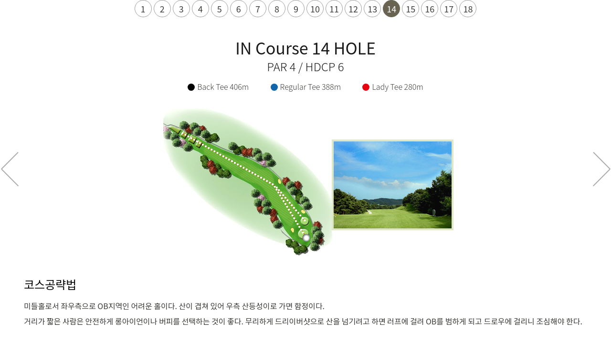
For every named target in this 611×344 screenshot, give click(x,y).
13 (372, 8)
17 (448, 8)
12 (353, 8)
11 (334, 8)
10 (315, 8)
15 (410, 8)
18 (468, 8)
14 (391, 8)
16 (429, 8)
